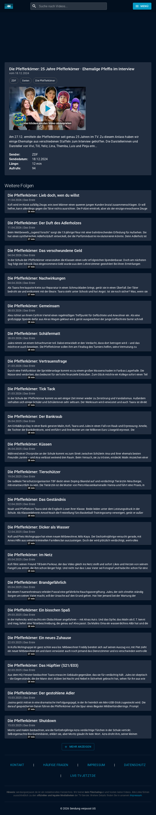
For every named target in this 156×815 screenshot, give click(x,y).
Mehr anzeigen (77, 747)
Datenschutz (135, 765)
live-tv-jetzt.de (83, 776)
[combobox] (72, 6)
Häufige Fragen (55, 765)
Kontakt (17, 765)
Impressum (96, 765)
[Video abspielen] (47, 108)
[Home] (10, 6)
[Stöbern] (142, 6)
